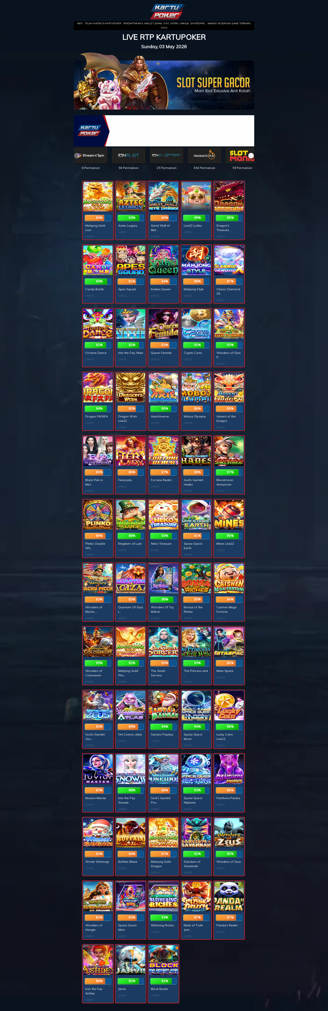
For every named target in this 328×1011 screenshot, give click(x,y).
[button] (251, 155)
